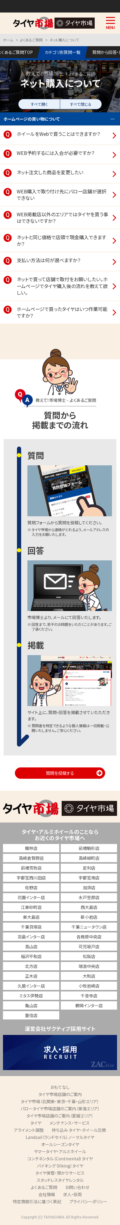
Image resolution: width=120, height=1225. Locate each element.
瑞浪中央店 (89, 966)
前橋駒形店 (89, 848)
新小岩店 (89, 917)
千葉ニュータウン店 (89, 927)
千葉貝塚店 (31, 927)
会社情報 (46, 1194)
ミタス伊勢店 (31, 996)
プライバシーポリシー (88, 1201)
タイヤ (35, 1123)
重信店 (31, 1015)
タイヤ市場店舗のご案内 (60, 1094)
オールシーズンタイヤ (60, 1144)
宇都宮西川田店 (31, 878)
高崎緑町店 (89, 858)
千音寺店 (89, 996)
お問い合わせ (77, 1187)
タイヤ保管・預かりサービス (60, 1173)
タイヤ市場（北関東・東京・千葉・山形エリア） (60, 1101)
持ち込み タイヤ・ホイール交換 (79, 1130)
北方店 (31, 966)
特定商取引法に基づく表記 (37, 1201)
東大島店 (31, 917)
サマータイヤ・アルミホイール (60, 1151)
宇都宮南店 (89, 878)
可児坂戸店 (89, 946)
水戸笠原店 (89, 897)
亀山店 (31, 1005)
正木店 (31, 976)
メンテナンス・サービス (69, 1123)
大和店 (89, 976)
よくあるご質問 (44, 1187)
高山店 (31, 946)
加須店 (89, 887)
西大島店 (89, 907)
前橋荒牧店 (31, 868)
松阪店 (89, 956)
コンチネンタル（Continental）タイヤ (60, 1159)
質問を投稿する (60, 773)
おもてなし (60, 1087)
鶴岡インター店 (89, 1005)
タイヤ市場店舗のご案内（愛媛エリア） (60, 1116)
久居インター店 (31, 986)
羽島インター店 (31, 937)
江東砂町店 (31, 907)
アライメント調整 (29, 1130)
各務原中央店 (89, 937)
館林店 (31, 848)
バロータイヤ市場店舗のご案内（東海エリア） (60, 1108)
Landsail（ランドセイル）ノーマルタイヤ (60, 1137)
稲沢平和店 (31, 956)
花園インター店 (31, 897)
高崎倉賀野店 (31, 858)
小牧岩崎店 (89, 986)
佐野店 (31, 887)
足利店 (89, 868)
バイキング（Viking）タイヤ (60, 1166)
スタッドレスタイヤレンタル (60, 1180)
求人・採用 (72, 1194)
